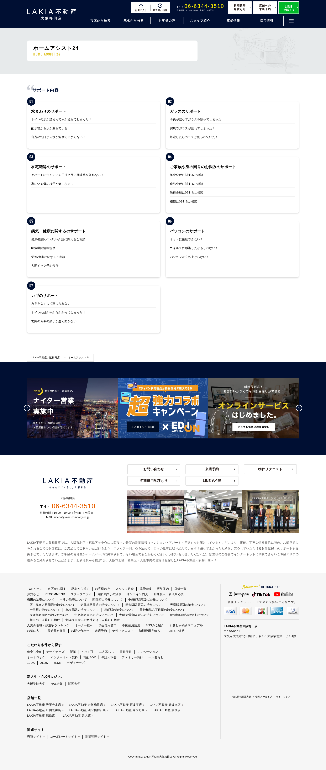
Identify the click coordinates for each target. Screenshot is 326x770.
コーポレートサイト (63, 736)
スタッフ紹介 (200, 20)
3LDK (57, 662)
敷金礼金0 (34, 651)
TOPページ (34, 588)
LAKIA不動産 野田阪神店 (44, 710)
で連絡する (288, 8)
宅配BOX (89, 657)
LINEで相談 (212, 480)
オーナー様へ (84, 625)
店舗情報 (233, 20)
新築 (73, 651)
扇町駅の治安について (119, 609)
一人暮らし (156, 657)
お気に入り (34, 630)
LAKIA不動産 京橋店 (167, 710)
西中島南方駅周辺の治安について (52, 604)
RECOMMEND (54, 594)
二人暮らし (106, 651)
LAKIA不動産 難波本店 (165, 704)
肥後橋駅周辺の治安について (189, 615)
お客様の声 (167, 20)
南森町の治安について (107, 599)
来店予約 (212, 469)
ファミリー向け (132, 657)
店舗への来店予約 (265, 7)
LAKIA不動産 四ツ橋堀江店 (87, 710)
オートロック (36, 657)
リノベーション (147, 651)
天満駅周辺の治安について (188, 604)
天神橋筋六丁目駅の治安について (162, 609)
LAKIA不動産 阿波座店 (126, 704)
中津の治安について (73, 599)
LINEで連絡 (177, 630)
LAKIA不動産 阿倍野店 (129, 710)
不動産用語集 (131, 625)
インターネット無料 (64, 657)
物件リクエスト (270, 469)
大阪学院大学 (36, 683)
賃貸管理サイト (95, 736)
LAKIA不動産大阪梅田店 (45, 357)
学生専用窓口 (108, 625)
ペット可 (88, 651)
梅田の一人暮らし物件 (45, 620)
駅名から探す (81, 588)
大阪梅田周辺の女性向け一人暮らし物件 (92, 620)
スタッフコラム (81, 594)
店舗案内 (163, 588)
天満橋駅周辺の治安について (49, 615)
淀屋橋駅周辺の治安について (100, 604)
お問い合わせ (153, 469)
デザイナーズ (55, 651)
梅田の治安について (40, 599)
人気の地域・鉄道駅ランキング (48, 625)
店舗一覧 (180, 588)
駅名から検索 (134, 20)
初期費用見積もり (240, 7)
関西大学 (74, 683)
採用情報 (266, 20)
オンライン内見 (137, 594)
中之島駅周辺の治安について (94, 615)
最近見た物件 (57, 630)
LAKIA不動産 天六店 (77, 715)
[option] (89, 408)
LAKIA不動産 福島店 (41, 715)
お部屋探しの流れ (109, 594)
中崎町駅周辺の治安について (147, 599)
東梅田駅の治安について (82, 609)
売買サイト (34, 736)
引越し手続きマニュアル (186, 625)
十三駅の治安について (45, 609)
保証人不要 (108, 657)
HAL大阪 (57, 683)
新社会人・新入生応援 (168, 594)
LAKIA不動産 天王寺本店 (44, 704)
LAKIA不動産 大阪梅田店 (86, 704)
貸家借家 (126, 651)
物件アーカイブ (263, 696)
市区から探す (57, 588)
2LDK (44, 662)
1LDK (31, 662)
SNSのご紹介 (155, 625)
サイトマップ (283, 696)
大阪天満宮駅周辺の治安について (141, 615)
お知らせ (33, 594)
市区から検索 (100, 20)
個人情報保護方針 (242, 696)
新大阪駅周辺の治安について (145, 604)
